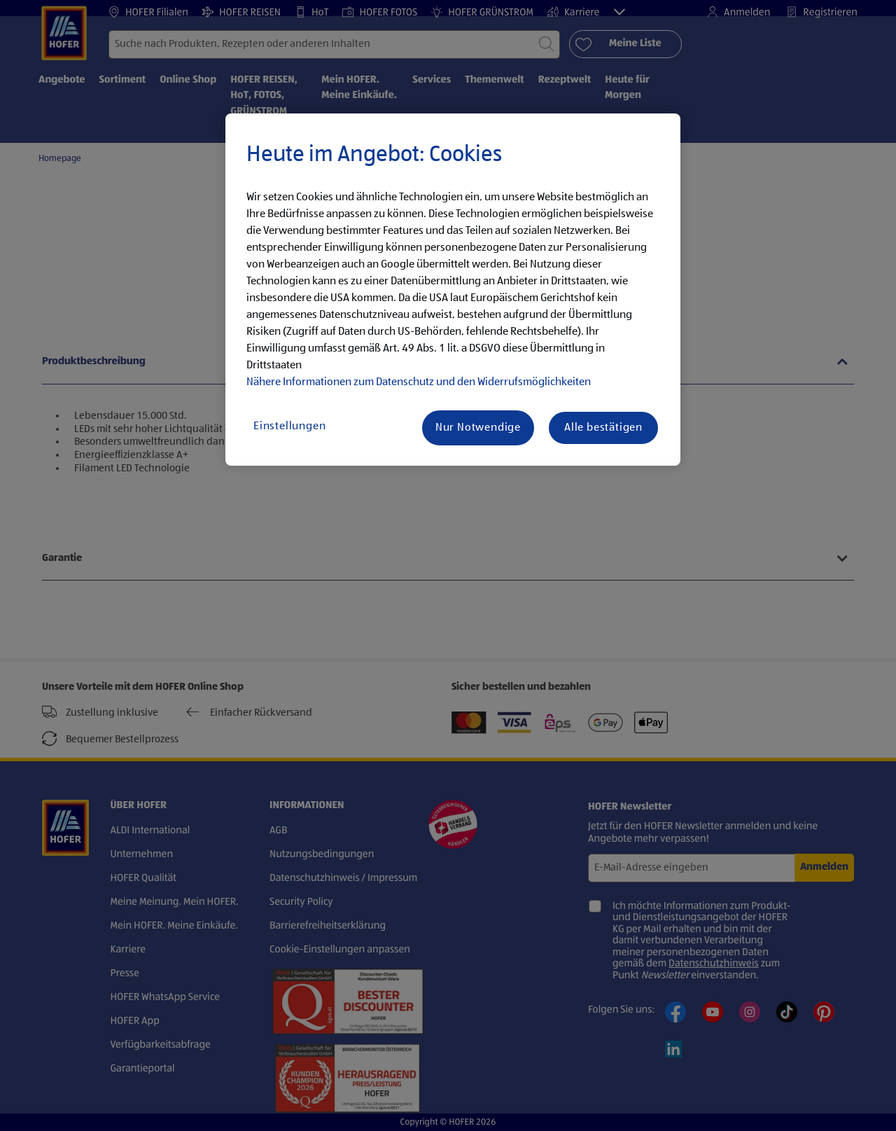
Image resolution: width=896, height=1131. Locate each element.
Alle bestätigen (603, 427)
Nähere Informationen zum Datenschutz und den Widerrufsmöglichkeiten (418, 382)
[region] (452, 289)
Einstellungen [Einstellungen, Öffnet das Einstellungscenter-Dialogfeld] (289, 426)
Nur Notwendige (478, 427)
